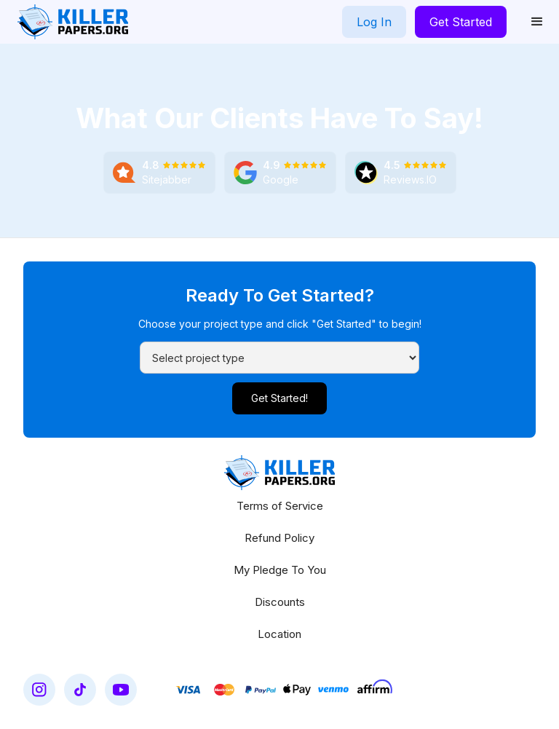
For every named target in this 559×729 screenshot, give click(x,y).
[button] (537, 22)
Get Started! (279, 398)
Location (279, 634)
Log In (374, 22)
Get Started (460, 22)
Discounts (280, 602)
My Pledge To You (280, 570)
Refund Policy (279, 538)
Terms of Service (280, 506)
